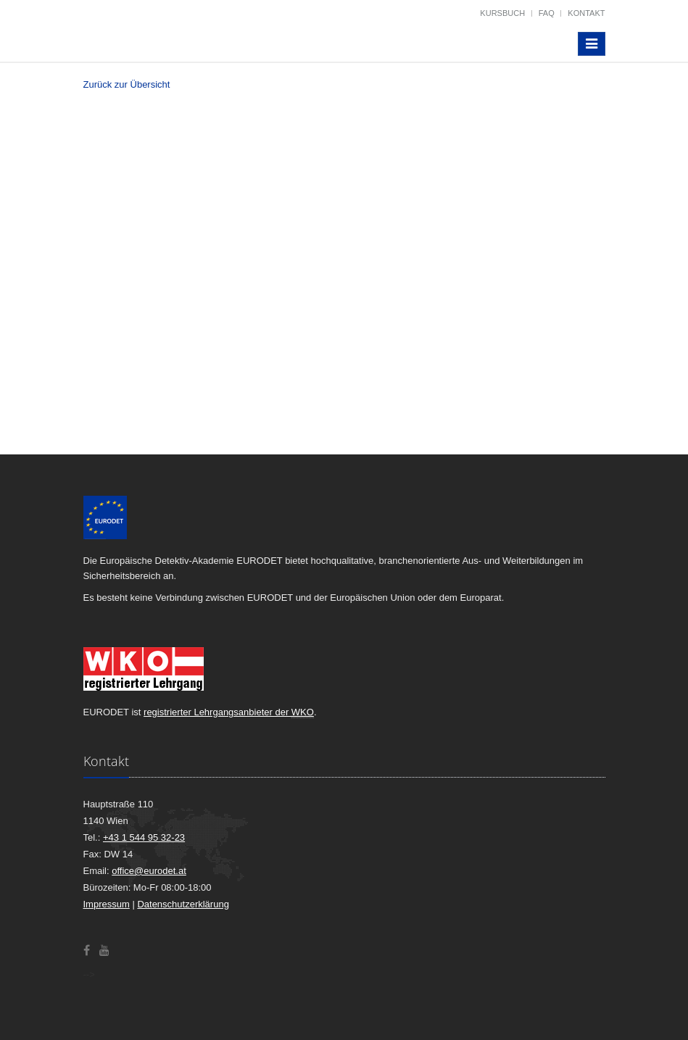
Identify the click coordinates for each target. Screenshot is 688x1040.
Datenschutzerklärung (182, 904)
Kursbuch (502, 13)
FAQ (547, 13)
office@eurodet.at (149, 870)
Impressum (106, 904)
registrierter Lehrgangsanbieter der (229, 712)
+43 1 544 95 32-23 (144, 837)
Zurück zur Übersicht (126, 84)
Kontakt (586, 13)
